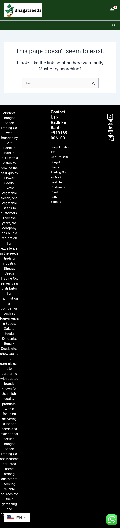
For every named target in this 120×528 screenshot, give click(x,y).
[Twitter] (111, 138)
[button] (114, 25)
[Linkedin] (110, 127)
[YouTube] (110, 133)
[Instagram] (110, 122)
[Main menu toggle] (100, 10)
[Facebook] (110, 116)
